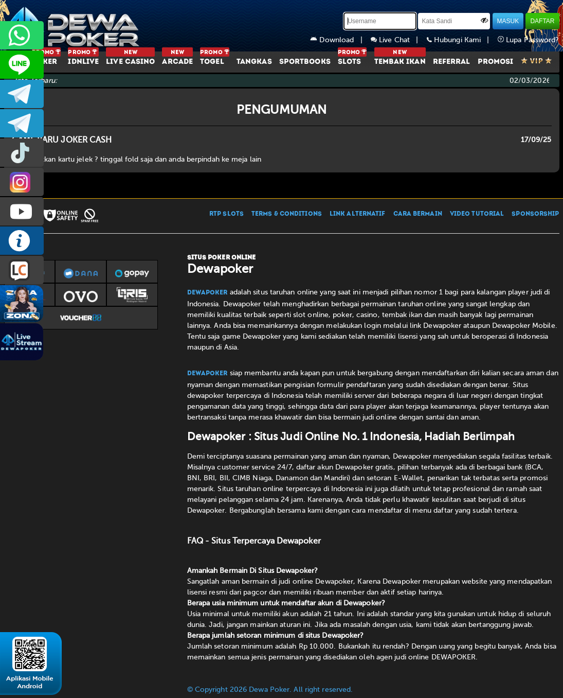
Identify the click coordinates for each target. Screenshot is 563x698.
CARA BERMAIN (417, 214)
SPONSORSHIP (535, 214)
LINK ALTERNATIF (358, 214)
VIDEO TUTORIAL (477, 214)
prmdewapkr (22, 152)
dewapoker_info (22, 123)
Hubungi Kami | (462, 40)
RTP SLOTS (226, 214)
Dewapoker (207, 293)
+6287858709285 (22, 35)
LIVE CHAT (22, 270)
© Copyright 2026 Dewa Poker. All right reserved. (270, 689)
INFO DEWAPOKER (22, 240)
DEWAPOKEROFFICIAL (22, 211)
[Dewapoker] (73, 25)
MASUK (508, 21)
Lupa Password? (528, 40)
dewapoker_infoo (22, 94)
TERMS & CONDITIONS (286, 214)
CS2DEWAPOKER (22, 64)
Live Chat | (399, 40)
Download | (340, 40)
